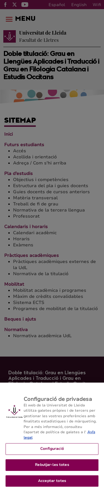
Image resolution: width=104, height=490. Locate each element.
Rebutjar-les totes (52, 470)
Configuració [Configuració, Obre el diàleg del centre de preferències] (52, 454)
